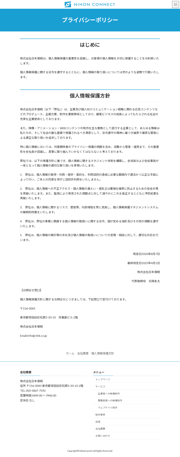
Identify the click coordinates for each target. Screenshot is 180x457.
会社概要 (83, 353)
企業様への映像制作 (109, 393)
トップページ (102, 379)
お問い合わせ (102, 435)
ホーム (70, 353)
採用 (97, 421)
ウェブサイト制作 (107, 407)
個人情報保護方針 (102, 353)
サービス (100, 386)
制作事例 (100, 414)
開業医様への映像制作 (110, 400)
